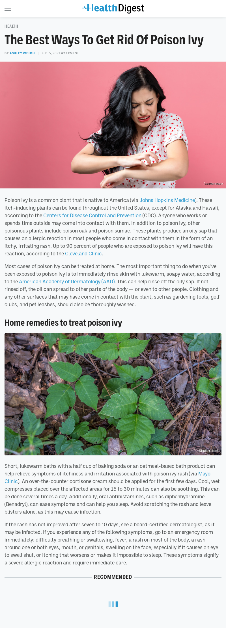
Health (11, 26)
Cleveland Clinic (83, 253)
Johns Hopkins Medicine (167, 200)
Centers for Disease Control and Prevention (92, 215)
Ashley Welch (22, 53)
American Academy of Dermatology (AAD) (67, 281)
